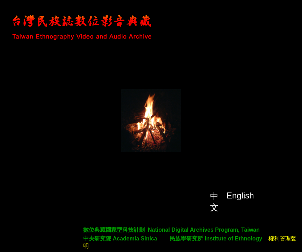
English (240, 195)
